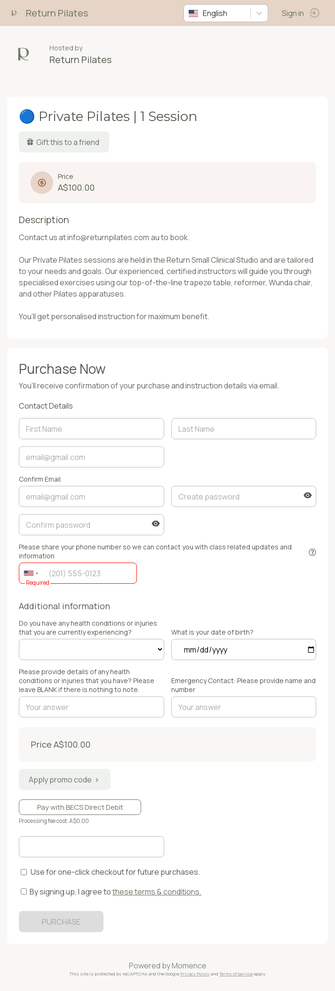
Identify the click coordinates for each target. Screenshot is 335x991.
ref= (91, 649)
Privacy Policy (194, 974)
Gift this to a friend (62, 142)
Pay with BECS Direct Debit (80, 807)
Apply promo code (65, 779)
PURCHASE (61, 922)
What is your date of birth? (212, 632)
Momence (189, 965)
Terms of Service (236, 974)
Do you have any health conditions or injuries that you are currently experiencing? (88, 627)
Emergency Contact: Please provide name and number (243, 685)
